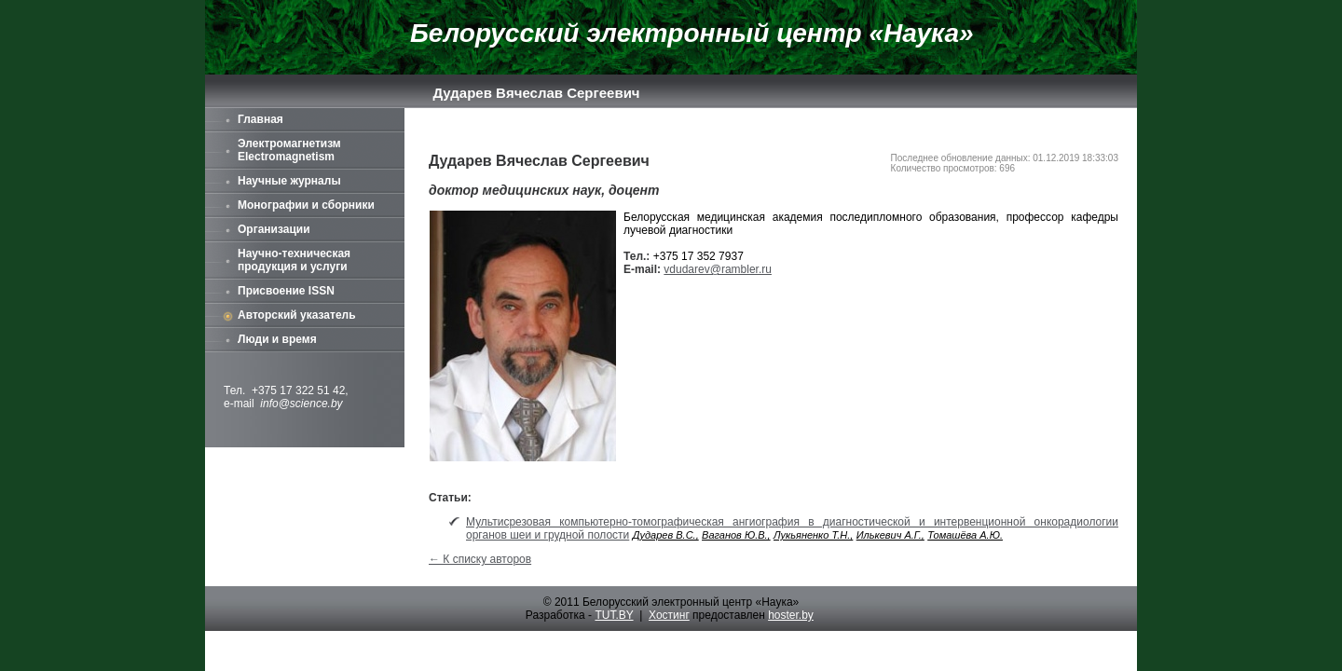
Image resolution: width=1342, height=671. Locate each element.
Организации (274, 229)
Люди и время (277, 339)
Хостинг (669, 615)
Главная (260, 119)
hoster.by (791, 615)
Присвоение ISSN (286, 290)
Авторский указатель (297, 315)
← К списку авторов (480, 559)
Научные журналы (289, 180)
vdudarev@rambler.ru (718, 269)
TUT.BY (614, 615)
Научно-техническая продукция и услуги (294, 260)
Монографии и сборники (306, 205)
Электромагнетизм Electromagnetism (289, 150)
